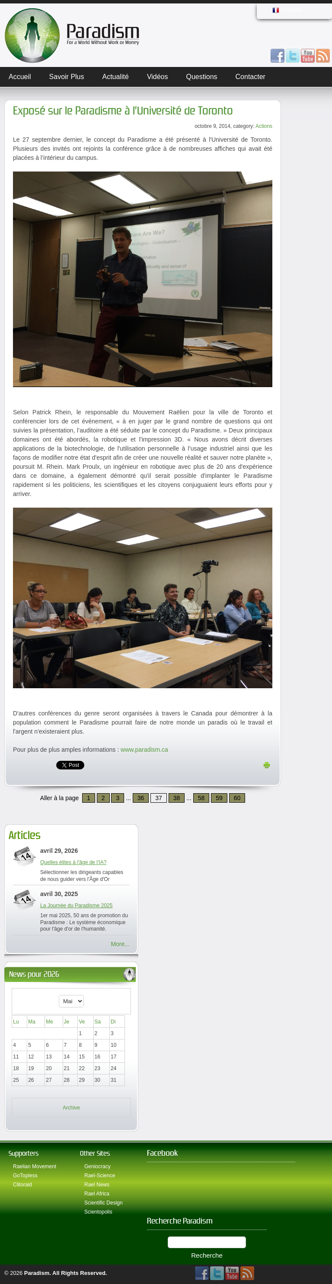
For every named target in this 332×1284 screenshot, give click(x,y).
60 (237, 798)
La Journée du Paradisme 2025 (76, 906)
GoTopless (25, 1176)
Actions (263, 126)
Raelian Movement (34, 1166)
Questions (201, 76)
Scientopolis (98, 1212)
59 (219, 798)
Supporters (23, 1153)
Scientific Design (103, 1203)
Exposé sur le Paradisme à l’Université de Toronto (123, 111)
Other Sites (95, 1153)
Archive (71, 1108)
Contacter (250, 76)
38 (176, 798)
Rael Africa (96, 1194)
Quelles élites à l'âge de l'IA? (73, 862)
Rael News (96, 1185)
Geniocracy (97, 1166)
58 (201, 798)
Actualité (115, 76)
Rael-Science (99, 1176)
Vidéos (157, 76)
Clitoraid (22, 1185)
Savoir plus (66, 76)
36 (140, 798)
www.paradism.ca (144, 749)
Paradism (37, 1273)
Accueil (20, 76)
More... (120, 944)
